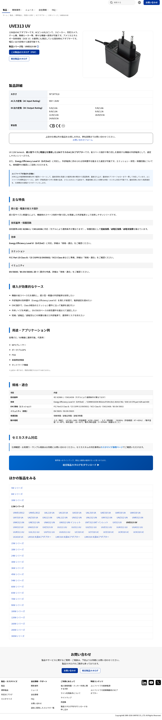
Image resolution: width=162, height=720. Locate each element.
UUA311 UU (137, 529)
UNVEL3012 (34, 514)
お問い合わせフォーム (83, 142)
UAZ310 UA (33, 519)
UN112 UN (47, 519)
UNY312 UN (106, 519)
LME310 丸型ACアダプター (68, 539)
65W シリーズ (17, 594)
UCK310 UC (138, 534)
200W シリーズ (18, 632)
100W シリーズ (18, 613)
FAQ (53, 12)
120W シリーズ (18, 619)
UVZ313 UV (48, 529)
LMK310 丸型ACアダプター (96, 539)
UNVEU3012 (18, 514)
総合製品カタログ (19, 60)
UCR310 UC (123, 534)
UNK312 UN (18, 524)
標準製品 (4, 692)
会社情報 (43, 12)
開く (38, 49)
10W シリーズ (17, 502)
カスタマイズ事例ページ (112, 449)
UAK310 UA (135, 514)
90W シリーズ (17, 607)
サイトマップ (66, 699)
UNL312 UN (91, 519)
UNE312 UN (34, 524)
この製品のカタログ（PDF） (24, 54)
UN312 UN (77, 519)
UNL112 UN (62, 519)
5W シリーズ (17, 490)
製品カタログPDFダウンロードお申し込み (74, 710)
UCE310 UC (108, 534)
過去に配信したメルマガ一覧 (42, 710)
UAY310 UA (18, 519)
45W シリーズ (17, 576)
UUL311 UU (34, 534)
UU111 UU (62, 529)
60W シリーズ (17, 588)
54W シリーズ (17, 582)
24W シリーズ (17, 557)
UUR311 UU (18, 534)
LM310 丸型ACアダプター (39, 539)
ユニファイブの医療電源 (100, 688)
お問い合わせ (152, 4)
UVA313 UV (33, 529)
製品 (5, 12)
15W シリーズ (17, 545)
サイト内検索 (110, 4)
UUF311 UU (49, 534)
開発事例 (16, 12)
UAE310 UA (105, 514)
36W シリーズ (17, 570)
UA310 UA (76, 514)
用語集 (63, 704)
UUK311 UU (121, 529)
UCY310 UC (93, 534)
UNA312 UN (49, 524)
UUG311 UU (64, 534)
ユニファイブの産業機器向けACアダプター (104, 694)
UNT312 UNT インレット (96, 524)
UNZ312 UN (122, 519)
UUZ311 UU (91, 529)
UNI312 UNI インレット (70, 524)
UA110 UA (63, 514)
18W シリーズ (17, 551)
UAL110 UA (49, 514)
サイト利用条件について (71, 695)
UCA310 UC (18, 539)
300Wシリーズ (17, 638)
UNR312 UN (137, 519)
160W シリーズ (18, 625)
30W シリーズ (17, 564)
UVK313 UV (18, 529)
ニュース (29, 12)
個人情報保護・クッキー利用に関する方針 (74, 689)
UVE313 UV (131, 524)
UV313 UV (117, 524)
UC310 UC (79, 534)
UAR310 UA (120, 514)
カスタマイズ (6, 701)
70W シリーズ (17, 601)
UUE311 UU (106, 529)
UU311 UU (76, 529)
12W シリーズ (17, 508)
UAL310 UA (91, 514)
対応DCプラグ (6, 696)
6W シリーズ (17, 496)
